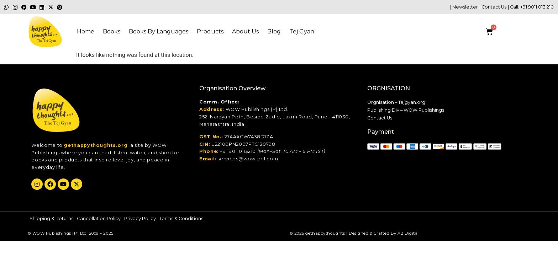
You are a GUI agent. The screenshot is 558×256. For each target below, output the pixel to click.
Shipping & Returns (51, 218)
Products (210, 31)
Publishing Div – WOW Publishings (405, 110)
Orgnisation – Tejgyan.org (396, 102)
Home (85, 31)
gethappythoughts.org (95, 145)
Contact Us (379, 118)
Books (111, 31)
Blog (274, 31)
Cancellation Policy (99, 218)
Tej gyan (301, 31)
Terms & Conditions (181, 218)
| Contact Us (492, 7)
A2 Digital (408, 233)
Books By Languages (158, 31)
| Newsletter (464, 7)
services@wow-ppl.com (247, 158)
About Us (245, 31)
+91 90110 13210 (238, 151)
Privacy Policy (140, 218)
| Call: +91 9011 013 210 (531, 7)
